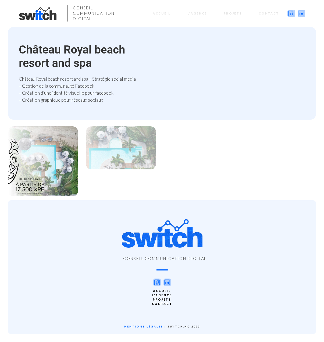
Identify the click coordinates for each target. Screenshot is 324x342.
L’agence (195, 13)
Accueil (159, 13)
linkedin (301, 13)
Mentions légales (143, 326)
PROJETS (230, 13)
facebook (291, 13)
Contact (266, 13)
